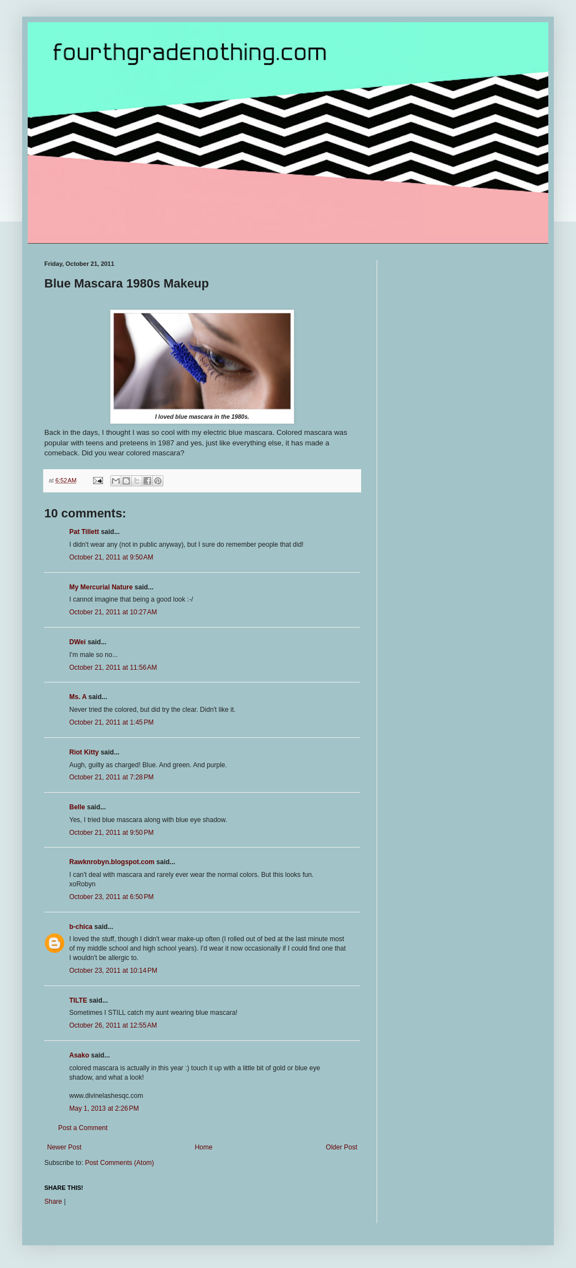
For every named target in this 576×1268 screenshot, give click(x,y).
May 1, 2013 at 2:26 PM (104, 1108)
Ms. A (77, 697)
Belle (77, 807)
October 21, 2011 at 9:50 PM (111, 832)
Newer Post (64, 1147)
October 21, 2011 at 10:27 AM (113, 612)
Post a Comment (82, 1128)
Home (204, 1147)
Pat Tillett (84, 532)
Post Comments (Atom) (119, 1163)
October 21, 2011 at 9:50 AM (111, 557)
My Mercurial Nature (101, 587)
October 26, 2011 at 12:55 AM (113, 1025)
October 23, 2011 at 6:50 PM (111, 897)
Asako (79, 1055)
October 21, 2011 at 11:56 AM (113, 667)
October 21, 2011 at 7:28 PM (111, 777)
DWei (77, 642)
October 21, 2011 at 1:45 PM (111, 722)
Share (53, 1201)
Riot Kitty (84, 752)
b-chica (80, 927)
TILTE (78, 1000)
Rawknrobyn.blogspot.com (112, 862)
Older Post (341, 1147)
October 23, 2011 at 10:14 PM (113, 970)
